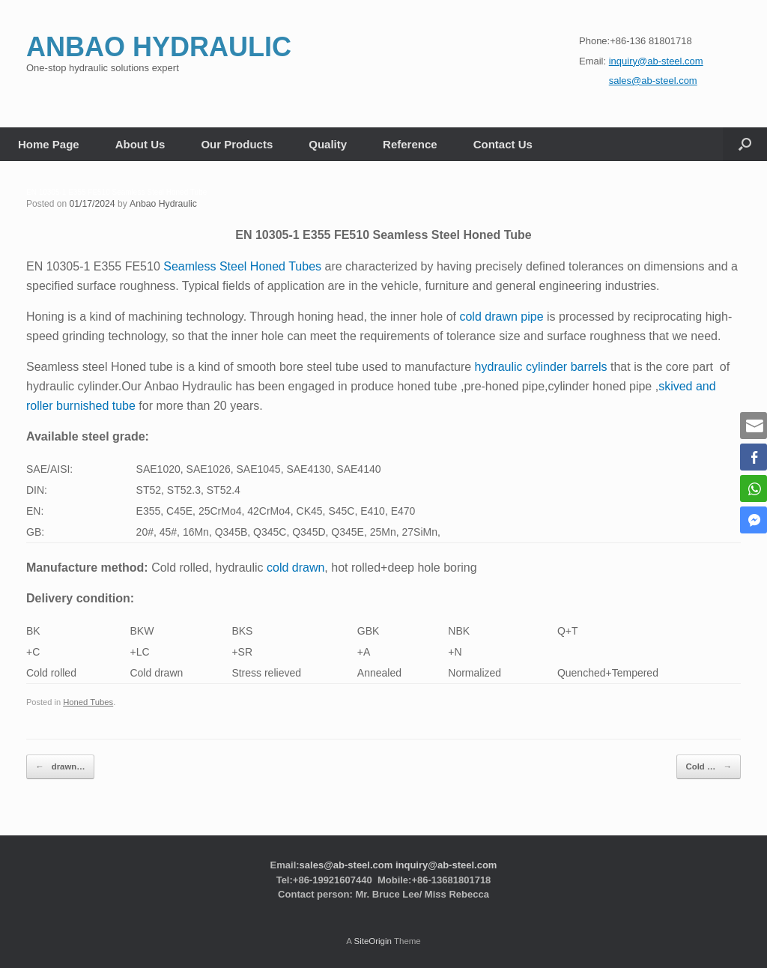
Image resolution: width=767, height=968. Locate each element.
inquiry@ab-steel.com (446, 862)
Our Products (237, 144)
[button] (745, 144)
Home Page (48, 144)
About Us (140, 144)
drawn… (58, 766)
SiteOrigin (373, 938)
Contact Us (503, 144)
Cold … (710, 766)
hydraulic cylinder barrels (541, 366)
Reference (410, 144)
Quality (328, 144)
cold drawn (295, 566)
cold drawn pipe (501, 316)
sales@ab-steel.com (346, 862)
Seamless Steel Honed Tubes (242, 266)
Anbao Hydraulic (162, 204)
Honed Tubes (87, 702)
